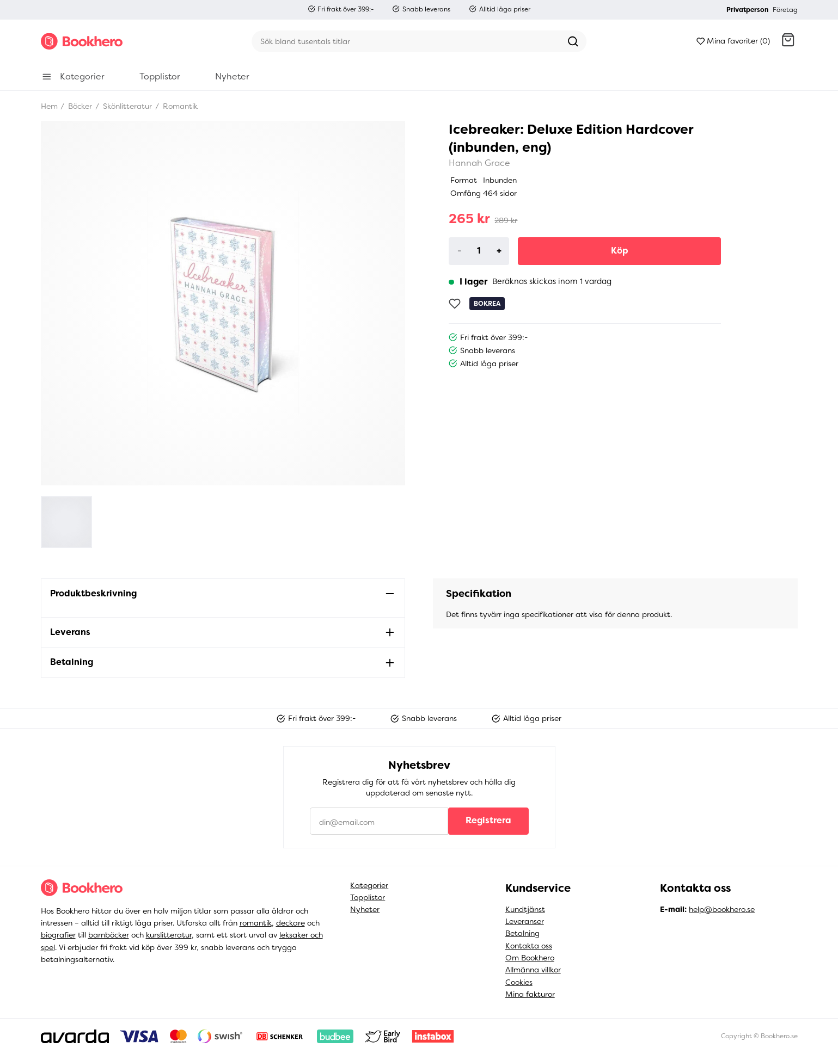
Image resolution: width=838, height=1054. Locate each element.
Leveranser (524, 921)
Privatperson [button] (747, 9)
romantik (256, 923)
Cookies (519, 982)
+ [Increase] (499, 250)
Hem (49, 106)
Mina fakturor (530, 994)
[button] (788, 41)
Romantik (179, 106)
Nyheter (365, 909)
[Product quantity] (479, 251)
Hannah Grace (479, 163)
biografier (58, 935)
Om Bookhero (529, 958)
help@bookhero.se (722, 909)
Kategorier (369, 885)
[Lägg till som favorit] (455, 304)
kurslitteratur (169, 935)
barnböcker (108, 935)
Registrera (488, 820)
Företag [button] (785, 9)
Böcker (79, 106)
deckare (290, 923)
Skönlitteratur (126, 106)
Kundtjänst (525, 909)
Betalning (522, 933)
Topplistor (367, 897)
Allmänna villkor (533, 970)
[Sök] (406, 41)
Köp (619, 250)
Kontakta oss (528, 946)
